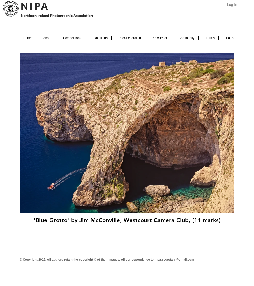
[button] (45, 38)
